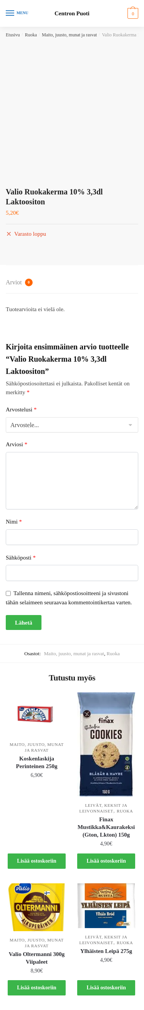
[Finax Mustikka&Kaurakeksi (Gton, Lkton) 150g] (106, 744)
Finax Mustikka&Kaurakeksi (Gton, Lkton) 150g (106, 827)
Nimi (14, 522)
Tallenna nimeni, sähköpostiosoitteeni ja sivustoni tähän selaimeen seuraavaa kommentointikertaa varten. (69, 597)
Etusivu (13, 35)
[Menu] (17, 13)
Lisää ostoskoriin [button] (36, 861)
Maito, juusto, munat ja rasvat (69, 35)
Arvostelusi (21, 409)
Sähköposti (21, 558)
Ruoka (31, 35)
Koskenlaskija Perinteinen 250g (37, 762)
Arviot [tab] (19, 282)
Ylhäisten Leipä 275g (106, 951)
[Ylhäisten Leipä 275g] (106, 905)
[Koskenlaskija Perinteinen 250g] (37, 714)
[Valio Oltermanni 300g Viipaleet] (37, 907)
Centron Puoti (72, 13)
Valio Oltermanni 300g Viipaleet (37, 958)
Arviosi (16, 444)
